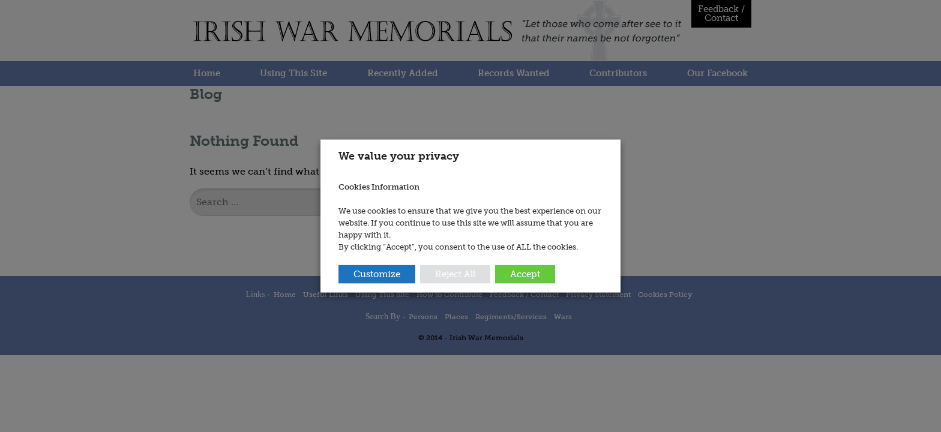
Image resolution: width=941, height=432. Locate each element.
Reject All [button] (455, 273)
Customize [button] (376, 273)
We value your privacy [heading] (398, 156)
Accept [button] (525, 273)
